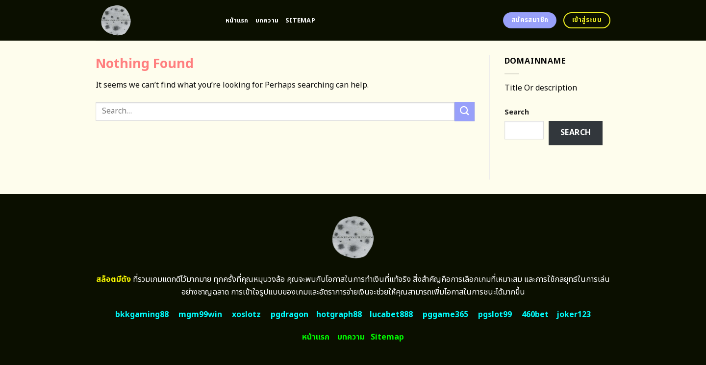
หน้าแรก (237, 20)
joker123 (573, 314)
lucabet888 (391, 314)
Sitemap (300, 20)
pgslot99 (495, 314)
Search (516, 112)
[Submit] (464, 111)
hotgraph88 (339, 314)
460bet (535, 314)
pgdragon (289, 314)
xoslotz (246, 314)
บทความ (267, 20)
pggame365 (445, 314)
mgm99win (200, 314)
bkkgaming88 (142, 314)
